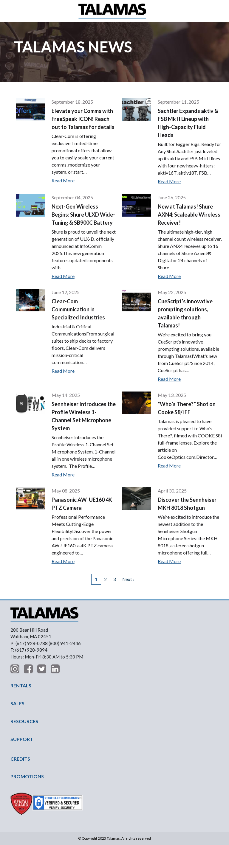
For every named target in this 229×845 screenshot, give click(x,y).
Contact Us (214, 11)
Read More (63, 180)
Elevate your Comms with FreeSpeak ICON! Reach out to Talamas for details (83, 119)
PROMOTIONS (27, 776)
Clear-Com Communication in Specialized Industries (78, 309)
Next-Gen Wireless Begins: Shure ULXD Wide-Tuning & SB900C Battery (83, 214)
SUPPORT (21, 739)
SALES (17, 703)
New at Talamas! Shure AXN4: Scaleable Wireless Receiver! (189, 214)
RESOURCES (24, 721)
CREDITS (20, 759)
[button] (15, 10)
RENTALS (20, 685)
